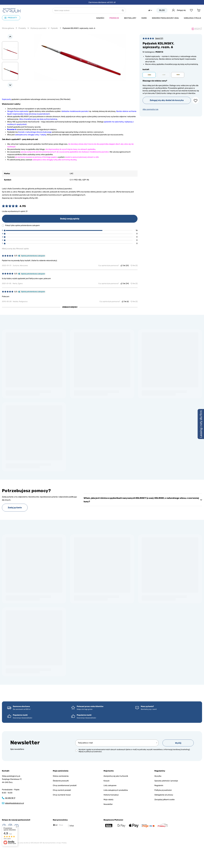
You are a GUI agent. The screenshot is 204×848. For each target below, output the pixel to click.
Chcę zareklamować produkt (64, 785)
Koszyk (106, 781)
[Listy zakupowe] (191, 10)
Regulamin (158, 785)
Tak (125, 265)
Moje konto (109, 771)
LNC (71, 173)
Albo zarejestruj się (150, 109)
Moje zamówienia (60, 771)
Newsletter (25, 742)
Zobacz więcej (69, 307)
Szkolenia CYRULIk (192, 18)
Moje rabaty (108, 799)
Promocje (114, 18)
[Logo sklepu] (11, 10)
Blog (162, 10)
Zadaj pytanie (15, 507)
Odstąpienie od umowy (163, 795)
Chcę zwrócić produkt (62, 790)
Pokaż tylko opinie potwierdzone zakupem (22, 225)
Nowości (100, 18)
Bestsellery (130, 18)
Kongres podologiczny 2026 (165, 18)
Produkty (22, 28)
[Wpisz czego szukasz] (89, 10)
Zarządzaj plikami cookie (164, 799)
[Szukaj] (123, 10)
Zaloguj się (179, 10)
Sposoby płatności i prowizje (166, 781)
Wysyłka (157, 776)
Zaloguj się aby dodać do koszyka (167, 100)
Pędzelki (54, 28)
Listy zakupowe (110, 785)
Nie (134, 265)
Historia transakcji (111, 795)
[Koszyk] (198, 10)
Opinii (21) (159, 38)
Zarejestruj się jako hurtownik (116, 776)
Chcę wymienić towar (62, 795)
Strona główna (8, 28)
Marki (144, 18)
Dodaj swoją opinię (69, 218)
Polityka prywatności (163, 790)
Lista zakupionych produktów (116, 790)
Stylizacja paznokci (38, 28)
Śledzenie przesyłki (61, 781)
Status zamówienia (61, 776)
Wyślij (178, 743)
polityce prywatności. (93, 752)
